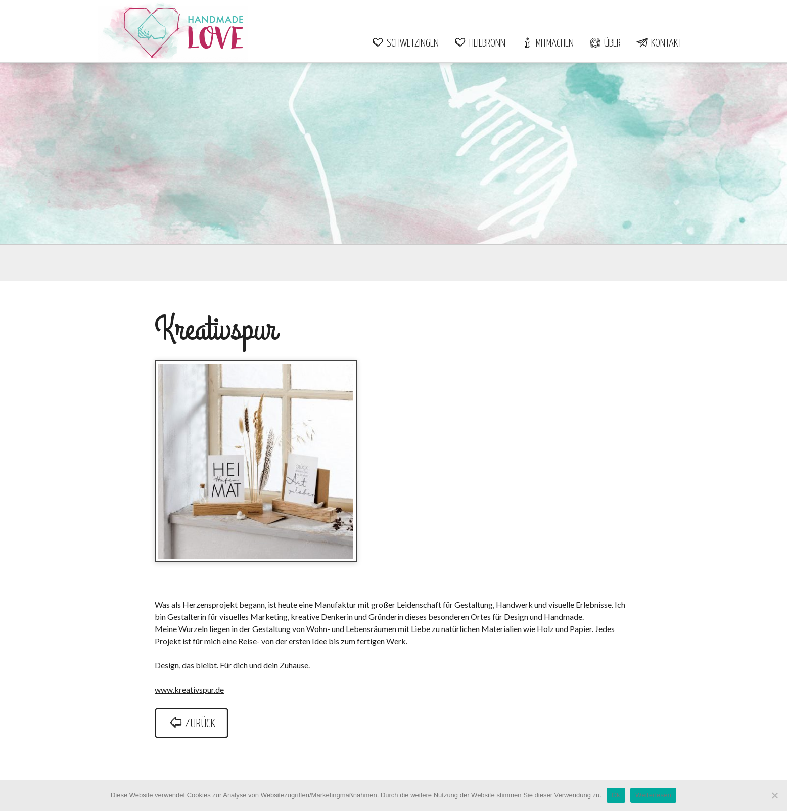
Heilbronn (479, 43)
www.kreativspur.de (189, 689)
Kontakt (659, 43)
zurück (191, 724)
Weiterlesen (653, 795)
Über (605, 43)
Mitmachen (547, 43)
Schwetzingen (405, 43)
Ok (616, 795)
